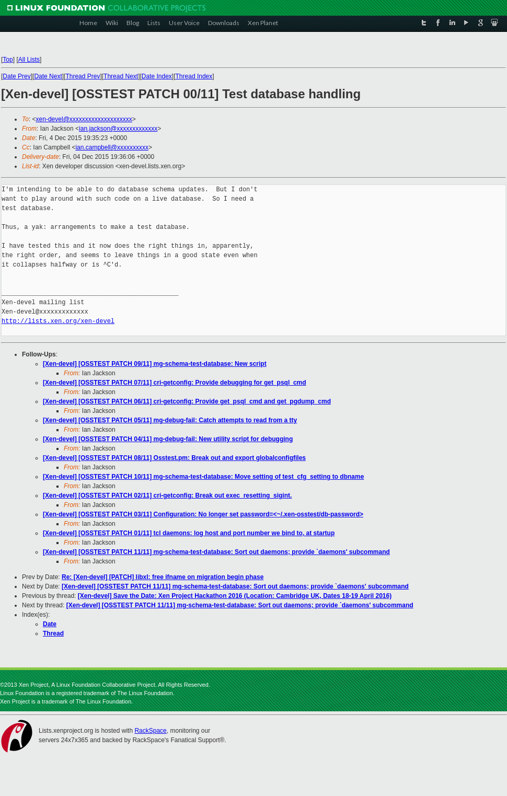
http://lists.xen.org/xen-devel (58, 321)
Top (8, 59)
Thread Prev (82, 76)
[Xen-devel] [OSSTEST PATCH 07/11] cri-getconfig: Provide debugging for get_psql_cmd (174, 382)
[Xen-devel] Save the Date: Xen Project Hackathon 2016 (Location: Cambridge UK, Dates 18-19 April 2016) (234, 595)
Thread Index (194, 76)
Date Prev (16, 76)
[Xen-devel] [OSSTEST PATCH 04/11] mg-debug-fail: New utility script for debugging (168, 439)
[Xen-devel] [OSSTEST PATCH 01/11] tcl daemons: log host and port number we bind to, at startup (189, 533)
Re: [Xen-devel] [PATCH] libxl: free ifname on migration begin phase (162, 577)
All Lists (29, 59)
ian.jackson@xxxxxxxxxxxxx (118, 128)
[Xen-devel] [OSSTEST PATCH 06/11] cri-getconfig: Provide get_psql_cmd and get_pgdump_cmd (187, 401)
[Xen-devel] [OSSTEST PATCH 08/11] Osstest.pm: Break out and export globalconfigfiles (174, 458)
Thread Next (120, 76)
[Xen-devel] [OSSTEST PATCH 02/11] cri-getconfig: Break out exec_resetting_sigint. (167, 495)
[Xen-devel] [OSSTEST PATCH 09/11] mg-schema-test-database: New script (155, 363)
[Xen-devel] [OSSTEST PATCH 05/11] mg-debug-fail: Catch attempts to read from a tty (170, 420)
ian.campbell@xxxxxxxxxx (111, 147)
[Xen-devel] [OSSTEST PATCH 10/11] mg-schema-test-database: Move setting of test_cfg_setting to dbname (203, 476)
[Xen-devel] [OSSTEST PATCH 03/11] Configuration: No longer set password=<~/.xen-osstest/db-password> (203, 514)
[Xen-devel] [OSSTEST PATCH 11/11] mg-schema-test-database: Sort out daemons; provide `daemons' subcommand (216, 552)
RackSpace (150, 730)
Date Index (157, 76)
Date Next (48, 76)
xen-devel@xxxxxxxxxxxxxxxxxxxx (84, 119)
